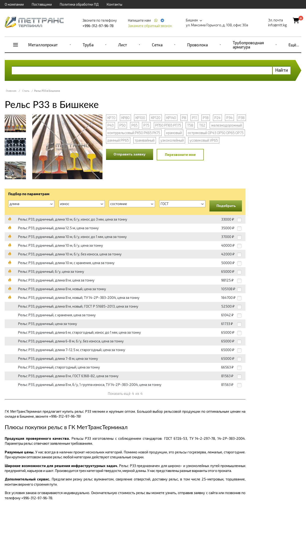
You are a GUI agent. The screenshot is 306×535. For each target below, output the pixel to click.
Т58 (190, 125)
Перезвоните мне (180, 154)
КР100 (140, 117)
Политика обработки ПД (79, 4)
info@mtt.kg (277, 25)
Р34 (229, 117)
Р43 (110, 125)
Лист (122, 45)
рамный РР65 (118, 140)
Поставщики (42, 4)
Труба (88, 45)
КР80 (125, 117)
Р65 (134, 125)
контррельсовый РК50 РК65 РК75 (133, 133)
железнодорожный (226, 125)
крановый (174, 133)
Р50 (122, 125)
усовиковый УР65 (204, 140)
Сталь (25, 90)
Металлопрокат (43, 45)
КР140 (171, 117)
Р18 (205, 117)
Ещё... (294, 45)
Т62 (202, 125)
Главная (11, 90)
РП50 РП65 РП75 (168, 125)
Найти (281, 70)
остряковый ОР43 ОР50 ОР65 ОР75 (216, 133)
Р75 (146, 125)
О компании (14, 4)
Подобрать (226, 205)
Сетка (157, 45)
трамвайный (145, 140)
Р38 (241, 117)
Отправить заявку (130, 154)
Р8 (184, 117)
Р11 (194, 117)
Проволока (197, 45)
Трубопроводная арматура (248, 44)
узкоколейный (172, 140)
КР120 (155, 117)
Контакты (114, 4)
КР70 (111, 117)
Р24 (217, 117)
